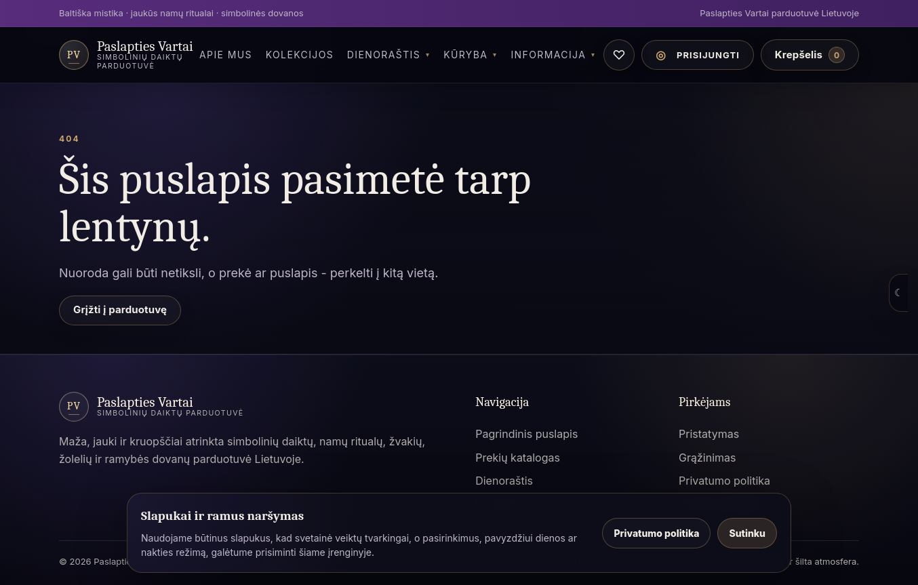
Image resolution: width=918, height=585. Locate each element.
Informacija (548, 54)
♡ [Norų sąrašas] (618, 55)
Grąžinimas (707, 457)
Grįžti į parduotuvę (120, 309)
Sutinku (747, 533)
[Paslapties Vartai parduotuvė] (126, 54)
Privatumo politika (724, 480)
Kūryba (465, 54)
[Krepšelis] (810, 54)
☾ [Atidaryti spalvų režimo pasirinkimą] (898, 292)
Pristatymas (709, 434)
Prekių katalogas (517, 457)
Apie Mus (225, 54)
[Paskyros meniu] (697, 55)
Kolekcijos (300, 54)
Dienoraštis (383, 54)
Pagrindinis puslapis (526, 434)
